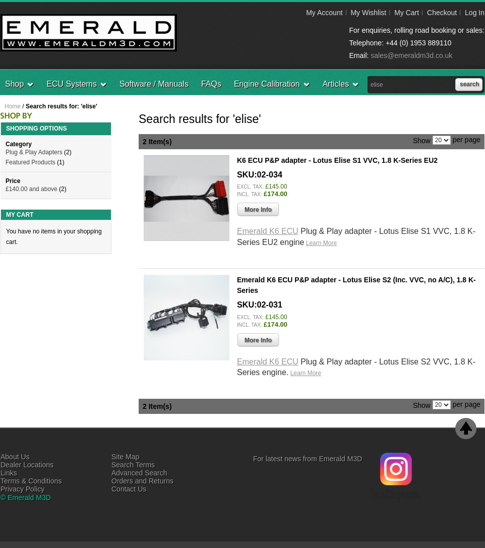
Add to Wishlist (459, 258)
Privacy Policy (22, 489)
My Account (324, 13)
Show (422, 140)
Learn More (321, 243)
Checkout (442, 13)
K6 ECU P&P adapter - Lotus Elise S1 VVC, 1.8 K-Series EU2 (337, 160)
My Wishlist (368, 13)
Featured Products (30, 162)
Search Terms (133, 465)
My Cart (406, 13)
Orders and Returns (142, 481)
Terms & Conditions (31, 481)
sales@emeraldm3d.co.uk (411, 55)
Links (9, 473)
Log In (474, 13)
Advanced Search (139, 473)
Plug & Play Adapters (34, 152)
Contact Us (128, 489)
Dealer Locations (27, 465)
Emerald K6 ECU (267, 231)
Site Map (125, 457)
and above (31, 189)
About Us (15, 457)
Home (13, 106)
